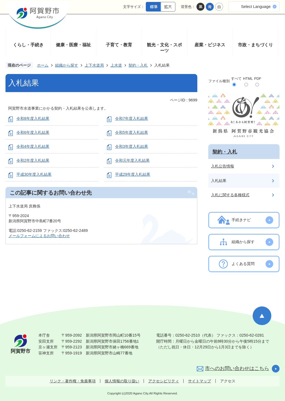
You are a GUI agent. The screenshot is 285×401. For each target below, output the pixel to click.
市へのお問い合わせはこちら (237, 368)
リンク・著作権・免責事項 (73, 381)
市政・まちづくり (255, 44)
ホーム (43, 65)
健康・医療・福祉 (73, 44)
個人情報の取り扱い (122, 381)
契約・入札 (138, 65)
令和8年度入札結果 (32, 118)
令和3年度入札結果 (131, 146)
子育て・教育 (119, 44)
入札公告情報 (222, 166)
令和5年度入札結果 (131, 132)
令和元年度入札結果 (132, 160)
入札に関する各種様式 (230, 195)
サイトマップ (199, 381)
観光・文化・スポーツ (164, 47)
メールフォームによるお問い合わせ (39, 236)
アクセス (227, 381)
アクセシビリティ (163, 381)
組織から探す (66, 65)
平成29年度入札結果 (132, 174)
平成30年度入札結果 (34, 174)
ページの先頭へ (262, 315)
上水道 (116, 65)
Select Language (255, 6)
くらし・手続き (28, 44)
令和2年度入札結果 (32, 160)
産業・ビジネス (210, 44)
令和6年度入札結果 (32, 132)
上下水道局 (94, 65)
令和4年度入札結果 (32, 146)
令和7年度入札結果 (131, 118)
